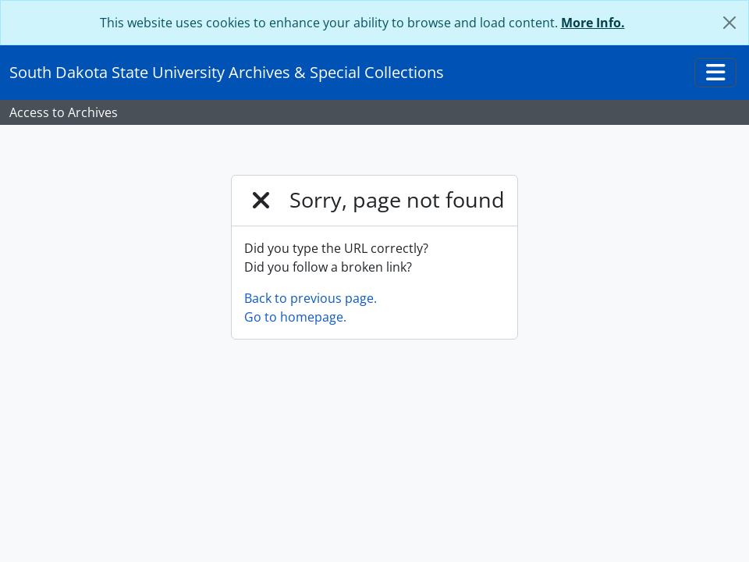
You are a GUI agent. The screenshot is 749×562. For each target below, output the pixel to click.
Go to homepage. (295, 316)
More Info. (593, 22)
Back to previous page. (310, 298)
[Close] (729, 22)
